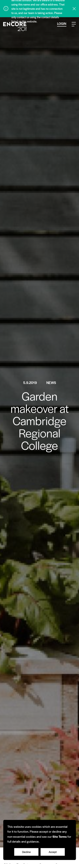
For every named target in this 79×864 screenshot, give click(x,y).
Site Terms (59, 836)
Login (61, 23)
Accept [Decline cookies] (53, 852)
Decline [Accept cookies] (26, 852)
